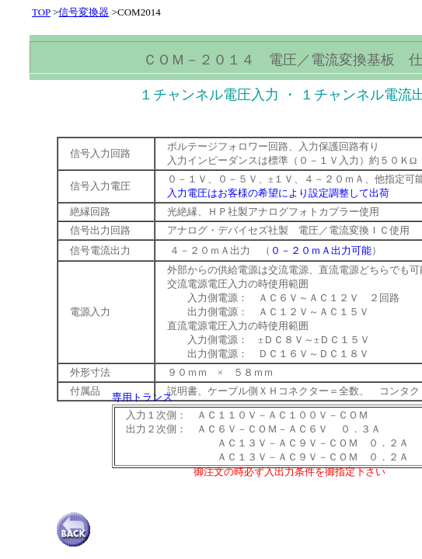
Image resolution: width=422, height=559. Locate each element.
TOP (41, 12)
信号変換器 (83, 12)
